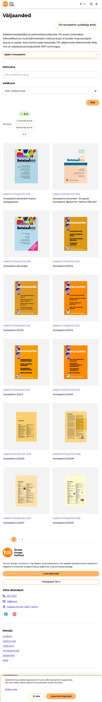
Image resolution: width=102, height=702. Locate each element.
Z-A (26, 114)
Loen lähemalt (51, 573)
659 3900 (12, 596)
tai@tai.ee (12, 601)
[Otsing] (91, 4)
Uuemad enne (24, 120)
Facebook (6, 614)
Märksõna (9, 67)
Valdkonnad (9, 641)
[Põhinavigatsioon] (96, 4)
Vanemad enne (24, 127)
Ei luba (36, 696)
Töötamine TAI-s (51, 581)
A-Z (24, 134)
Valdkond (9, 83)
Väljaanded (9, 655)
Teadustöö (8, 646)
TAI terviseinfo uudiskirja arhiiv (77, 24)
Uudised (7, 636)
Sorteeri (7, 124)
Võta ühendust (13, 590)
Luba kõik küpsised (61, 696)
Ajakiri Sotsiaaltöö (14, 54)
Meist (5, 660)
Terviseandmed (11, 650)
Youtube (14, 614)
